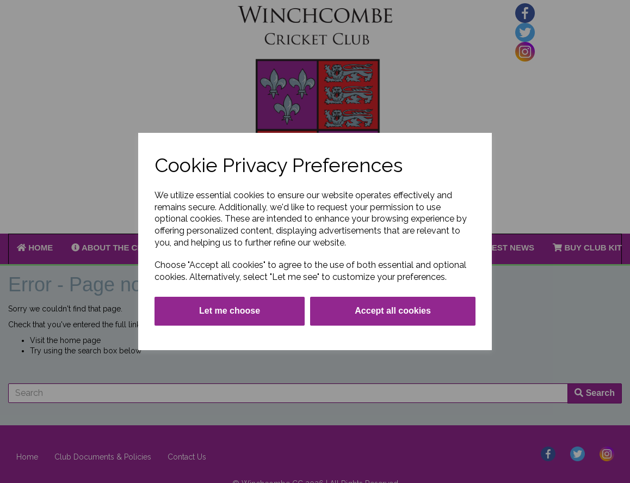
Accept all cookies (393, 310)
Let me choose (229, 310)
